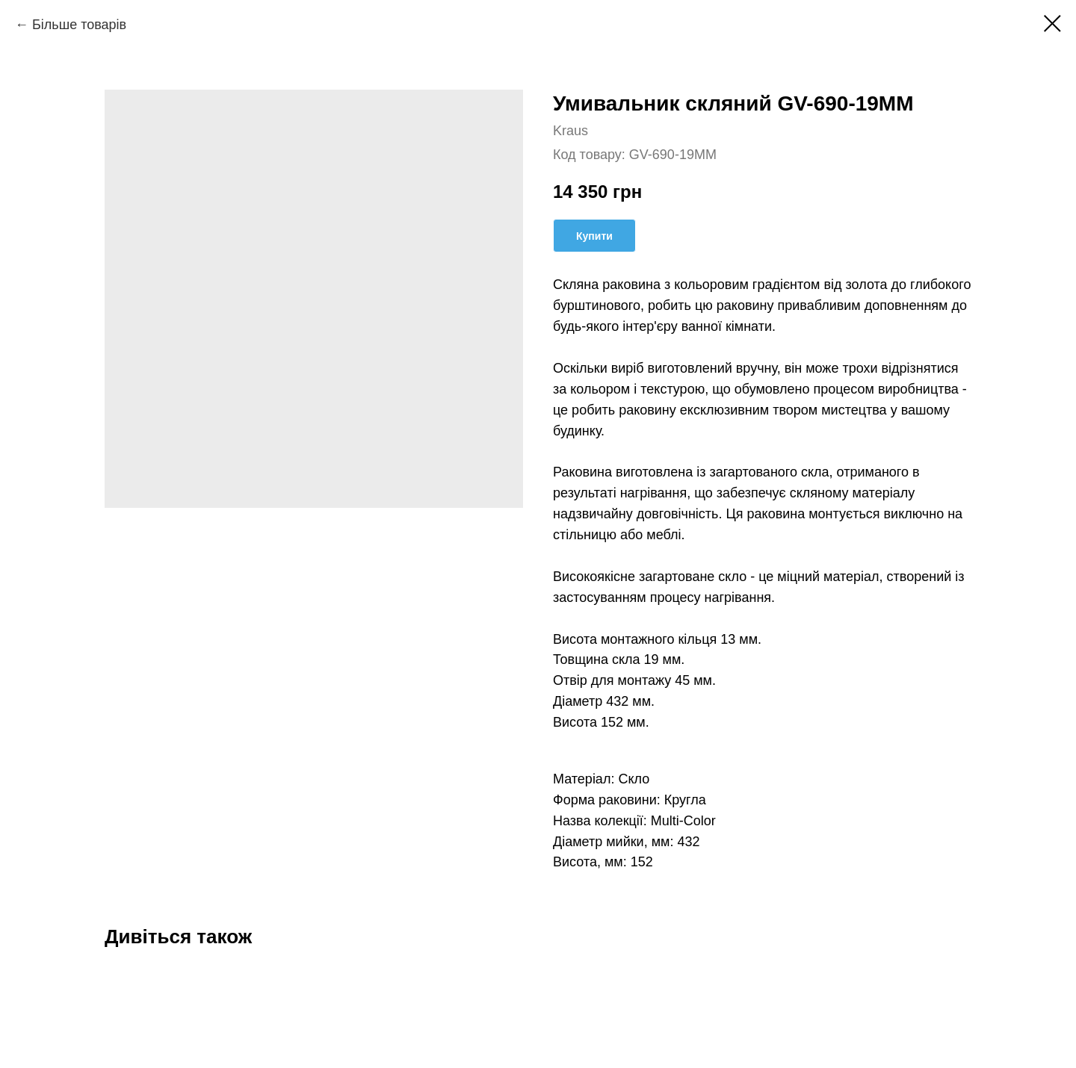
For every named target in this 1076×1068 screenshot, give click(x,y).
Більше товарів (79, 24)
